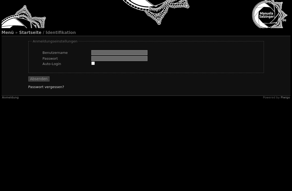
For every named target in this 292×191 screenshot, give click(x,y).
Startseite (30, 32)
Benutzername (55, 53)
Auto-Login (52, 64)
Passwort (50, 58)
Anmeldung (10, 97)
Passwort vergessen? (46, 87)
